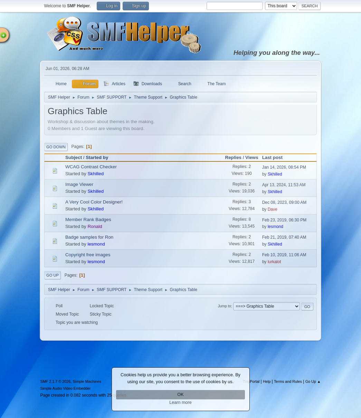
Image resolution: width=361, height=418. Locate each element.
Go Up (52, 275)
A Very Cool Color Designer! (94, 202)
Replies (233, 157)
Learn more (180, 402)
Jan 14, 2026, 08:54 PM (284, 167)
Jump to (224, 306)
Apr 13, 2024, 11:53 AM (284, 184)
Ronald (94, 226)
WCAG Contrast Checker (91, 166)
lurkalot (274, 261)
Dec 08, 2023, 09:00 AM (284, 202)
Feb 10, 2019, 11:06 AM (284, 254)
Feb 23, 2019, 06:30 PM (284, 220)
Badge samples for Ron (89, 237)
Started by (97, 157)
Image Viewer (79, 184)
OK (180, 394)
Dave (272, 209)
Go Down (56, 147)
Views (251, 157)
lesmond (275, 226)
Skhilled (95, 173)
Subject (73, 157)
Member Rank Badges (88, 219)
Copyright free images (87, 254)
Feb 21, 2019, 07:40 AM (284, 237)
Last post (275, 157)
